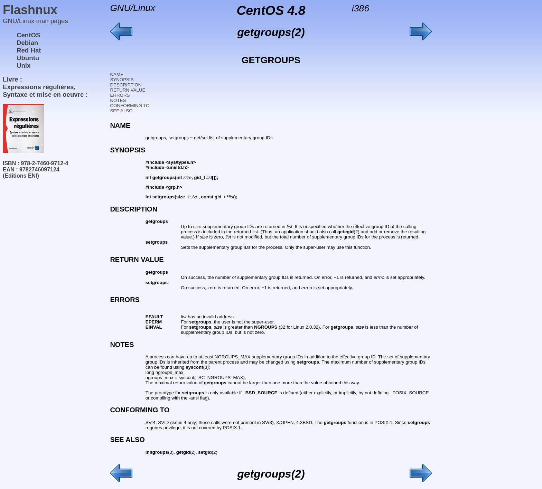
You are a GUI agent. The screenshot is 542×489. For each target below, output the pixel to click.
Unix (23, 65)
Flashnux (30, 10)
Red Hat (29, 50)
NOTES (118, 100)
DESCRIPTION (125, 84)
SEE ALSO (121, 110)
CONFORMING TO (129, 105)
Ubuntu (28, 58)
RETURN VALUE (127, 90)
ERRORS (120, 95)
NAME (116, 74)
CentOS (28, 35)
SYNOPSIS (121, 79)
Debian (27, 42)
